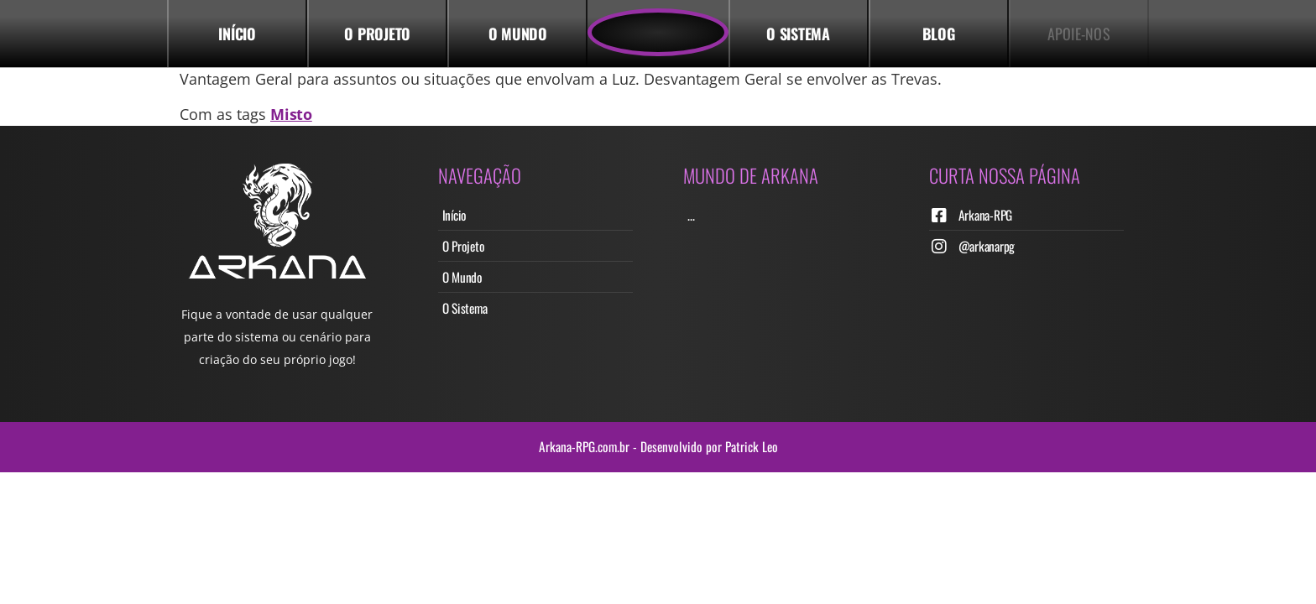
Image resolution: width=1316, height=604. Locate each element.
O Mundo (517, 33)
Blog (938, 33)
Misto (291, 114)
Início (237, 33)
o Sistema (798, 33)
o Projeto (377, 33)
